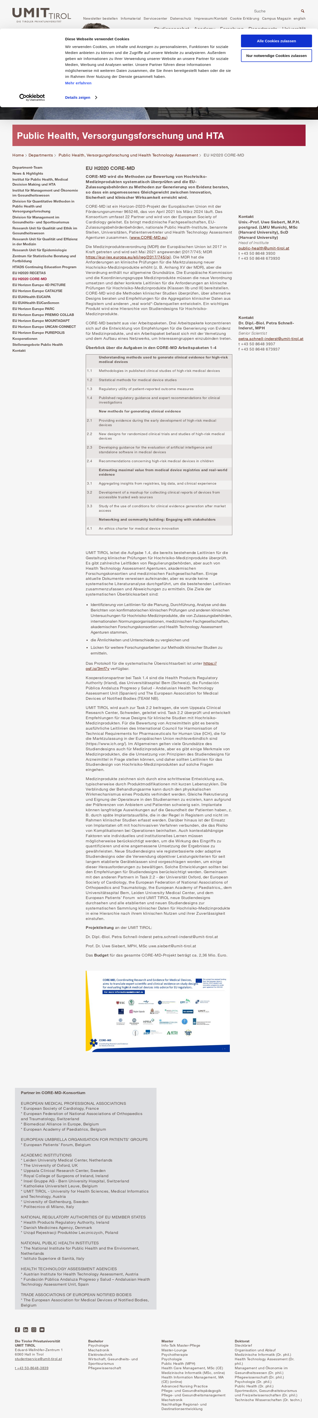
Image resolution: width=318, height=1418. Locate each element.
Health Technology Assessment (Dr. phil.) (265, 1361)
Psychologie (98, 1345)
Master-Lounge (174, 1350)
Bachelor (95, 1341)
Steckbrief (243, 1345)
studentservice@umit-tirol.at (38, 1359)
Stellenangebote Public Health (37, 344)
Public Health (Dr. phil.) (254, 1386)
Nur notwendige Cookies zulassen (276, 27)
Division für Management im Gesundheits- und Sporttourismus (40, 219)
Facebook (17, 1329)
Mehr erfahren (78, 54)
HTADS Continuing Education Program (44, 267)
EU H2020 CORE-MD (29, 279)
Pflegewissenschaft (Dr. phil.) (259, 1377)
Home (18, 155)
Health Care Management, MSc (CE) (192, 1368)
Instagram (33, 1329)
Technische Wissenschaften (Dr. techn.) (268, 1400)
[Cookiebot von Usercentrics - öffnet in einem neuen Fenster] (32, 69)
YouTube (42, 1329)
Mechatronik (98, 1350)
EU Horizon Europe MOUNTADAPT (41, 320)
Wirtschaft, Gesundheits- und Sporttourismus (113, 1361)
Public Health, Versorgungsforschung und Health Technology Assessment (128, 155)
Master (167, 1341)
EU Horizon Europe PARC (33, 308)
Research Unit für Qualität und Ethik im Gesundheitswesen (44, 230)
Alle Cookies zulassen (276, 12)
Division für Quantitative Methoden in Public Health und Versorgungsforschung (43, 206)
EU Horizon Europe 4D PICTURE (39, 285)
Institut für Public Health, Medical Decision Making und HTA (40, 181)
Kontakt (19, 350)
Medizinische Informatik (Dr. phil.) (263, 1354)
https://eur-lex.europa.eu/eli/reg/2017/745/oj (128, 256)
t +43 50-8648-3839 (31, 1368)
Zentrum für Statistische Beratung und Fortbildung (44, 258)
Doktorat (242, 1341)
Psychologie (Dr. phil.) (253, 1381)
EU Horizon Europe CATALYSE (37, 291)
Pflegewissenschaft (104, 1368)
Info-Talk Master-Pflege (180, 1345)
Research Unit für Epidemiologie (39, 250)
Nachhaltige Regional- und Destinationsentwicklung (184, 1406)
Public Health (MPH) (178, 1363)
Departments (41, 155)
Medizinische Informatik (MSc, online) (193, 1372)
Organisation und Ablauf (255, 1350)
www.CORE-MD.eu (148, 237)
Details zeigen (77, 69)
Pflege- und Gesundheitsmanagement (193, 1395)
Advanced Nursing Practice (184, 1386)
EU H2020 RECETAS (29, 273)
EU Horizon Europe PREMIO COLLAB (43, 314)
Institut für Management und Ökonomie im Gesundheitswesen (45, 192)
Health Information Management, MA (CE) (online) (192, 1379)
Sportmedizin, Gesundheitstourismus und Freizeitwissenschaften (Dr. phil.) (266, 1392)
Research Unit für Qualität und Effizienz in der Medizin (45, 241)
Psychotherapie (174, 1354)
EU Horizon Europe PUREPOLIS (38, 332)
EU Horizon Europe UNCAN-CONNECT (44, 326)
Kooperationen (24, 338)
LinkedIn (25, 1329)
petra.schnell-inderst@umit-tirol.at (271, 338)
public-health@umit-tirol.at (263, 248)
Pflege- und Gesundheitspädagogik (191, 1390)
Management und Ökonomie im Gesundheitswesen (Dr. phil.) (261, 1370)
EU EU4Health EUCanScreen (35, 303)
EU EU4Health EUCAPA (31, 297)
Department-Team (27, 167)
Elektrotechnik (100, 1354)
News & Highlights (27, 173)
